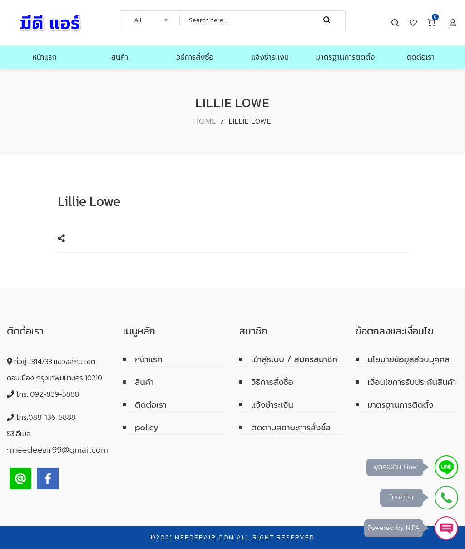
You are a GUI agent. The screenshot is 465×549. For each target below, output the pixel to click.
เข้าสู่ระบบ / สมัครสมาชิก (294, 359)
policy (146, 427)
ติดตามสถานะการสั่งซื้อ (291, 427)
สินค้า (144, 382)
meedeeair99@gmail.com (59, 450)
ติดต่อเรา (151, 405)
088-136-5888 (51, 417)
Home (205, 121)
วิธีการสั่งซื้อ (272, 382)
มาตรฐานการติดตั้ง (400, 405)
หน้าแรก (149, 359)
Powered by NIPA (394, 528)
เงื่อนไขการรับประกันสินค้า (411, 382)
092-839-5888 (54, 394)
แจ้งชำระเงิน (272, 405)
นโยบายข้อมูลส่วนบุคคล (408, 359)
